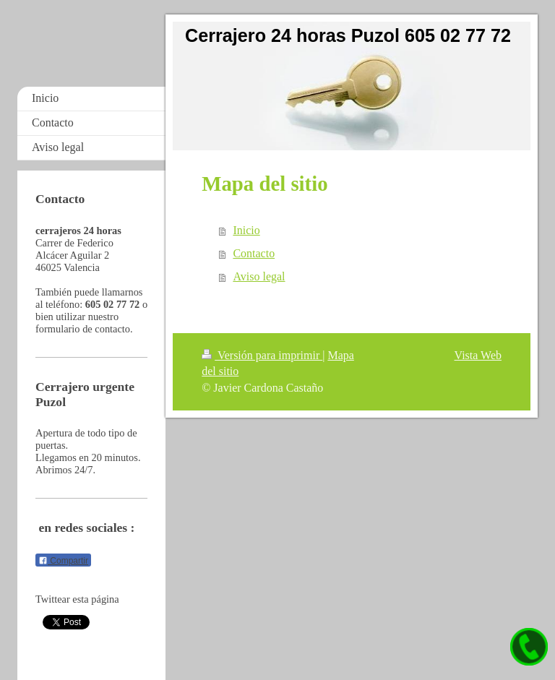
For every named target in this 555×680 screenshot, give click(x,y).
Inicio (246, 230)
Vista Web (478, 355)
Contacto (254, 253)
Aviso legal (259, 276)
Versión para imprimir (262, 355)
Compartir (63, 561)
